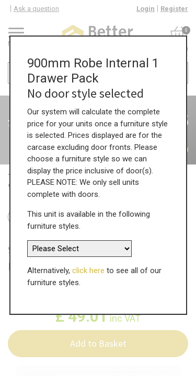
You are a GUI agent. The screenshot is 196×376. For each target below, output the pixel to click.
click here (88, 267)
